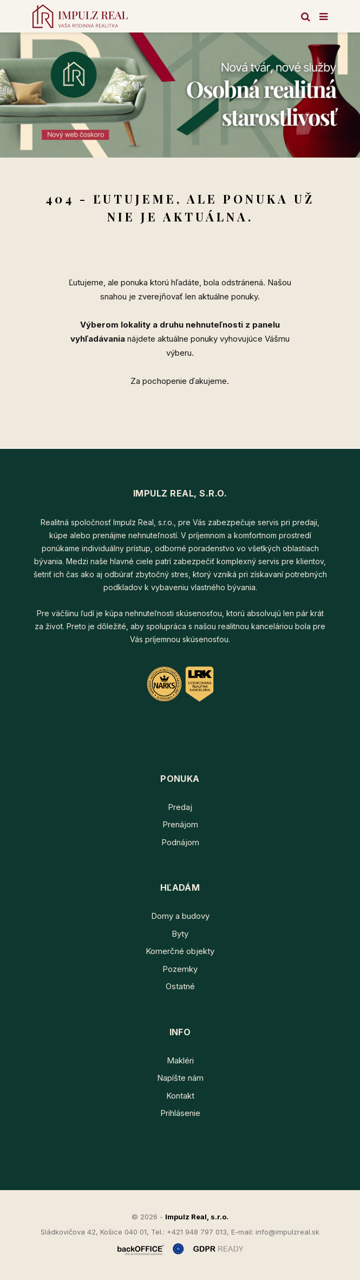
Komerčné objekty (180, 951)
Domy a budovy (180, 916)
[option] (180, 95)
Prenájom (180, 824)
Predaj (180, 807)
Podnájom (180, 842)
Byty (180, 934)
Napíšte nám (180, 1078)
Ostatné (180, 986)
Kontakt (180, 1095)
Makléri (180, 1060)
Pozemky (180, 969)
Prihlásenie (180, 1113)
